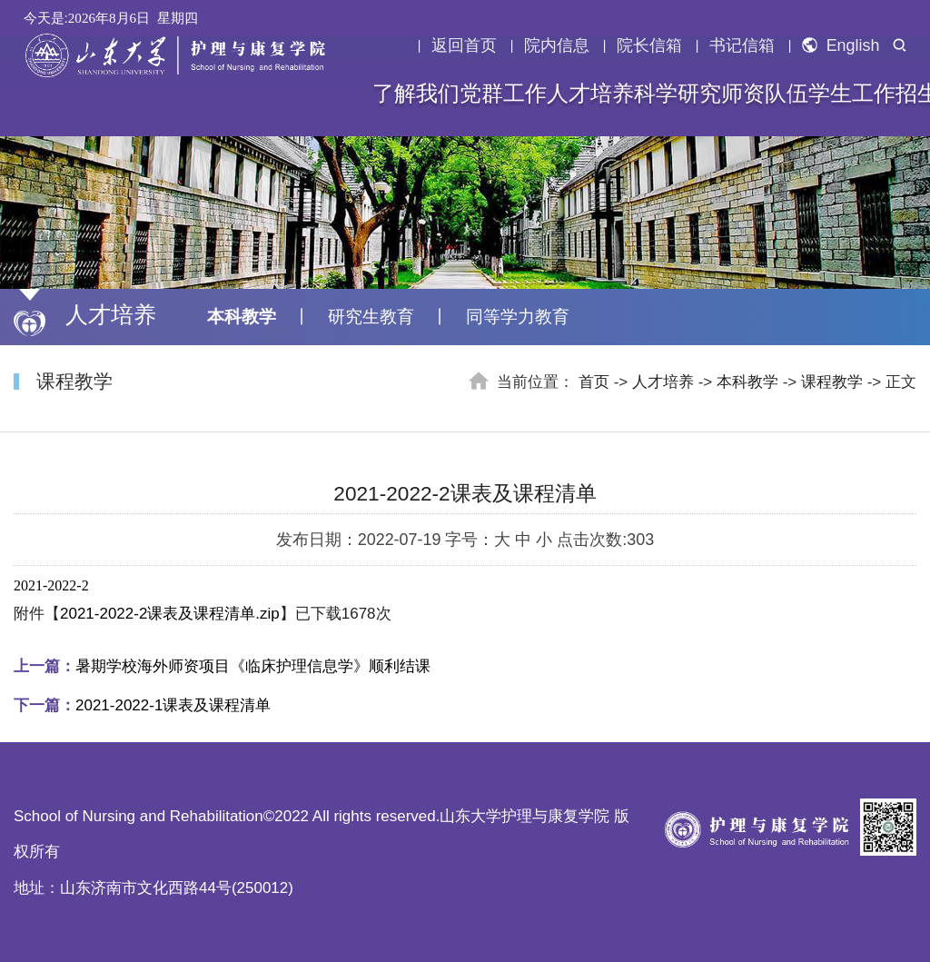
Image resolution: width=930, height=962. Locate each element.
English (841, 45)
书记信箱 (742, 45)
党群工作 (503, 93)
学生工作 (851, 93)
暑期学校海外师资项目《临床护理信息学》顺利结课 (222, 666)
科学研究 (677, 93)
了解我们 (416, 93)
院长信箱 (649, 45)
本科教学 (241, 316)
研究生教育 (371, 316)
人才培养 (590, 93)
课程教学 (832, 382)
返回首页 (464, 45)
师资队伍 (764, 93)
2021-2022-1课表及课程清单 (142, 705)
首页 (594, 382)
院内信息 (556, 45)
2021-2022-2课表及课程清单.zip (170, 613)
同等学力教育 (517, 316)
